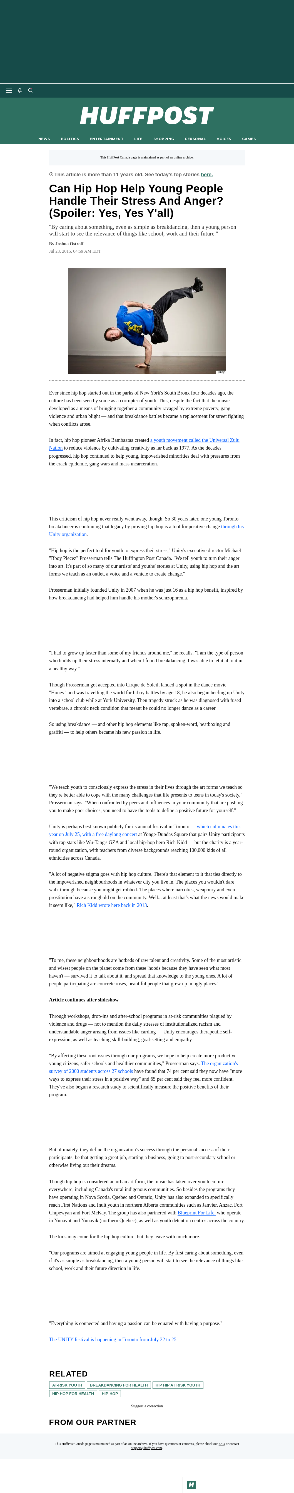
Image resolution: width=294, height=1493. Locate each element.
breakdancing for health (119, 1385)
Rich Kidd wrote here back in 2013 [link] (112, 905)
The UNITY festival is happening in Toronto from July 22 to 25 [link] (112, 1339)
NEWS (44, 139)
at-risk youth (67, 1385)
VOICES (224, 139)
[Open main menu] (9, 90)
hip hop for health (73, 1394)
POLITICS (70, 139)
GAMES (249, 139)
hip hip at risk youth (177, 1385)
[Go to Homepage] (191, 1485)
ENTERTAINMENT (106, 139)
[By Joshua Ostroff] (69, 243)
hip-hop (110, 1394)
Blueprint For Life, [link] (196, 1213)
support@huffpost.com (146, 1448)
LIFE (138, 139)
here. (207, 174)
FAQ (222, 1444)
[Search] (30, 90)
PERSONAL (195, 139)
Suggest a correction (147, 1406)
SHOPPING (163, 139)
